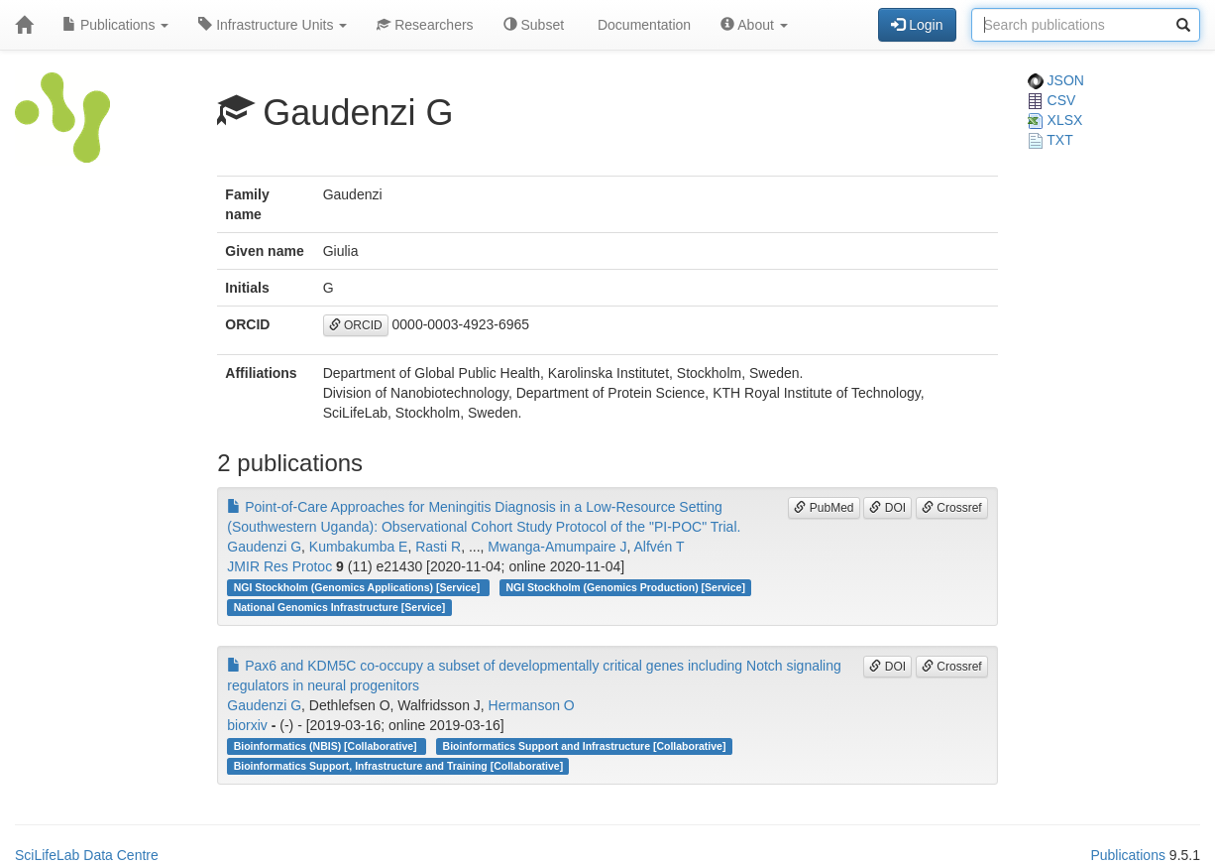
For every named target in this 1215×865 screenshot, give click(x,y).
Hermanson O (532, 705)
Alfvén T (658, 547)
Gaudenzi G (264, 547)
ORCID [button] (356, 325)
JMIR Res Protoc (279, 566)
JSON (1056, 80)
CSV (1052, 100)
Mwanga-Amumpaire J (557, 547)
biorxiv (247, 725)
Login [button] (916, 25)
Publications (115, 25)
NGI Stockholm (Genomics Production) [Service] (625, 587)
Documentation (642, 25)
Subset (533, 25)
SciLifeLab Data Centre (87, 855)
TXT (1050, 140)
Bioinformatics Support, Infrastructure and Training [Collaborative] (399, 766)
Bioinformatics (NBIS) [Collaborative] (327, 746)
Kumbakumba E (358, 547)
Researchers (425, 25)
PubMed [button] (823, 508)
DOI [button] (887, 508)
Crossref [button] (952, 508)
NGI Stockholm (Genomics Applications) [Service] (359, 587)
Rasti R (438, 547)
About (754, 25)
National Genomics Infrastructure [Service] (340, 607)
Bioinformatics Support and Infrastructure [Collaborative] (584, 746)
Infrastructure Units (272, 25)
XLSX (1055, 120)
